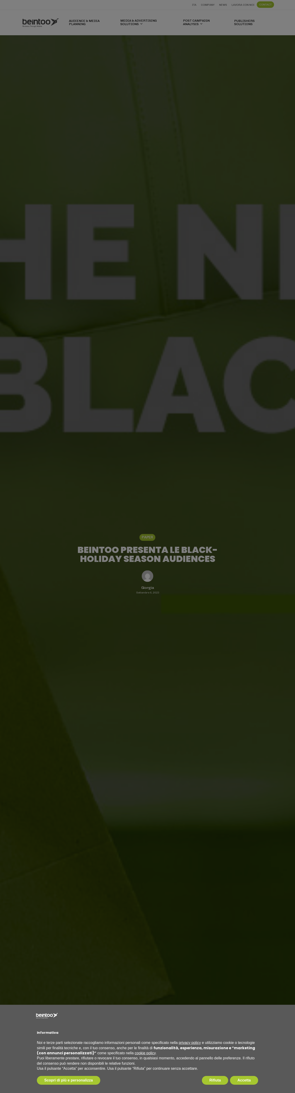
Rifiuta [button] (215, 1080)
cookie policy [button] (145, 1053)
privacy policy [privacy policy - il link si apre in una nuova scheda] (190, 1043)
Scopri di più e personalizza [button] (68, 1080)
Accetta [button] (244, 1080)
